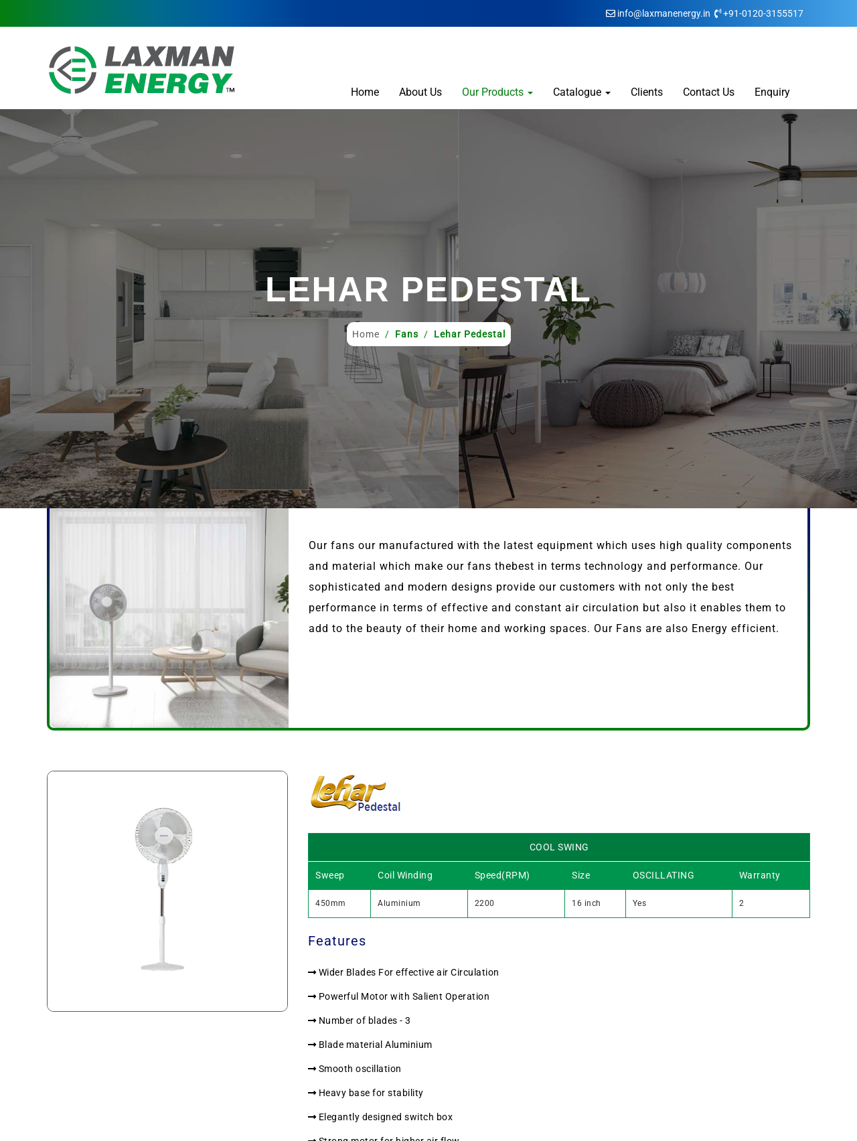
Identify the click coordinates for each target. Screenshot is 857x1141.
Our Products (497, 92)
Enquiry (772, 92)
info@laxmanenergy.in (663, 13)
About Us (420, 92)
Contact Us (708, 92)
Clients (647, 92)
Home (365, 92)
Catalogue (582, 92)
